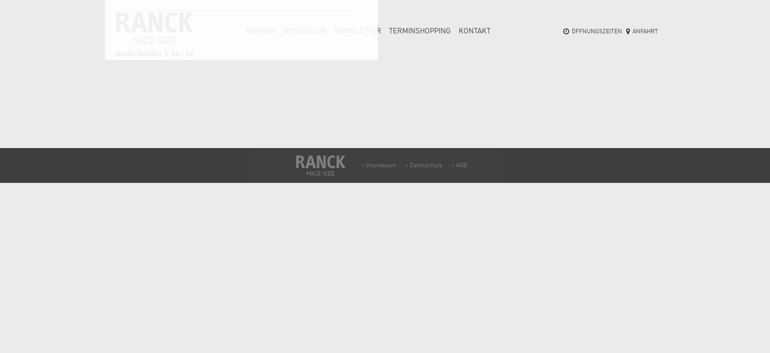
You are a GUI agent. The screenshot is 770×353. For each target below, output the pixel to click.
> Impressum (378, 166)
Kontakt (475, 31)
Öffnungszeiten (597, 32)
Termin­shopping (420, 31)
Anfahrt (645, 32)
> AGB (459, 166)
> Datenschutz (423, 166)
